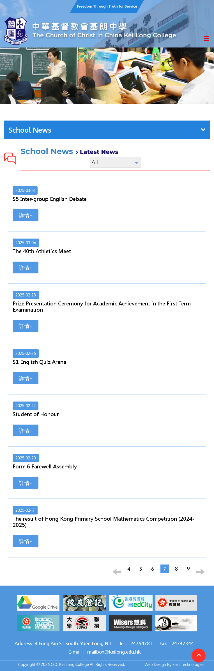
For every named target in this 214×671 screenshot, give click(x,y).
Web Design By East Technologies (174, 664)
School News (107, 129)
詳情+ (25, 215)
